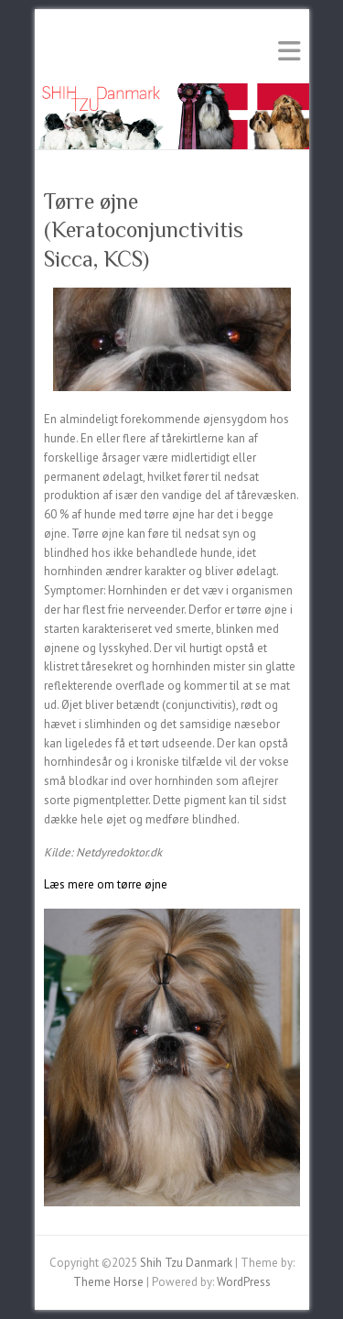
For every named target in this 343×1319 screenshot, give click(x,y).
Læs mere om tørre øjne (105, 884)
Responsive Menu (289, 50)
